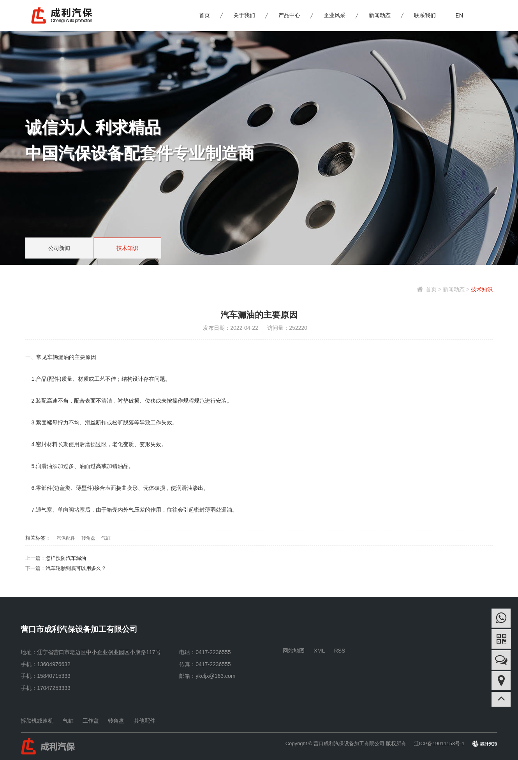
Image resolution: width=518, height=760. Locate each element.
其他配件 (144, 721)
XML (319, 650)
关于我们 (244, 15)
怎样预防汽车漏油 (66, 558)
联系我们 (425, 15)
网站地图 (294, 650)
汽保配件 (65, 538)
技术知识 (125, 248)
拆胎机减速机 (37, 721)
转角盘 (88, 538)
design (489, 743)
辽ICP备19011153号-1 (439, 743)
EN (459, 15)
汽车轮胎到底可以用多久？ (76, 568)
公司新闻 (58, 248)
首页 (204, 15)
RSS (339, 650)
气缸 (106, 538)
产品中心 (290, 15)
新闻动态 (380, 15)
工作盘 (91, 721)
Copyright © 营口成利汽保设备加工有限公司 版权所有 (345, 743)
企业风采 (335, 15)
